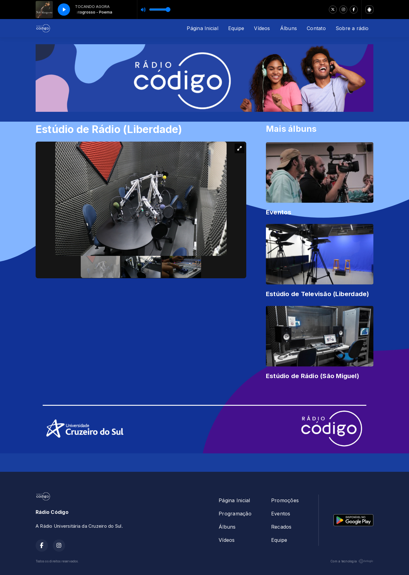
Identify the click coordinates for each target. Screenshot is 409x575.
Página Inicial (202, 28)
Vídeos (262, 28)
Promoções (285, 500)
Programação (235, 513)
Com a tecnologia (351, 561)
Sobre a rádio (352, 28)
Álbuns (288, 28)
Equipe (236, 28)
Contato (316, 28)
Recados (281, 527)
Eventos (280, 513)
